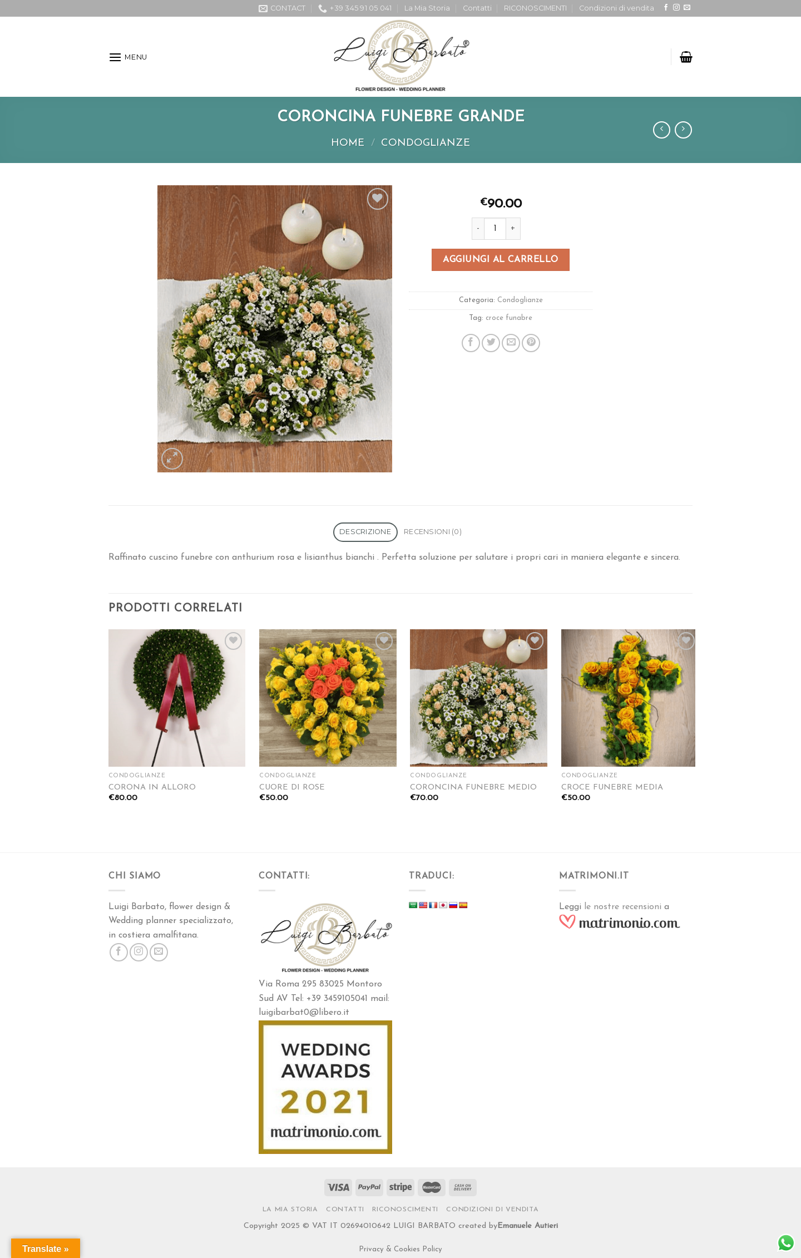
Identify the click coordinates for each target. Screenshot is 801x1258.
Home (347, 143)
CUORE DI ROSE (292, 787)
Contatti (477, 8)
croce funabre (509, 318)
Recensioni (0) (433, 531)
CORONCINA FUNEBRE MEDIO (473, 787)
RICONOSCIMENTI (535, 8)
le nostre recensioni (622, 906)
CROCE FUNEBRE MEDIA (612, 787)
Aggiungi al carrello (500, 259)
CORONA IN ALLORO (152, 787)
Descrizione (365, 531)
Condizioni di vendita (616, 8)
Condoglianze (425, 143)
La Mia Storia (427, 8)
